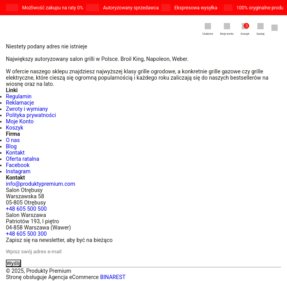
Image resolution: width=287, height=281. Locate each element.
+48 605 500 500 (26, 209)
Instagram (18, 171)
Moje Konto (20, 121)
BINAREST (113, 277)
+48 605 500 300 (26, 234)
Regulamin (19, 96)
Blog (11, 146)
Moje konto (227, 29)
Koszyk (245, 29)
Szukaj (260, 29)
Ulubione (207, 29)
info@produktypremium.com (40, 184)
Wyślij (13, 263)
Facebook (18, 165)
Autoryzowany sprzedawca (131, 8)
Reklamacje (20, 103)
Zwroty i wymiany (27, 109)
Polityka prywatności (31, 115)
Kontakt (15, 152)
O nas (13, 140)
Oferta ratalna (22, 159)
